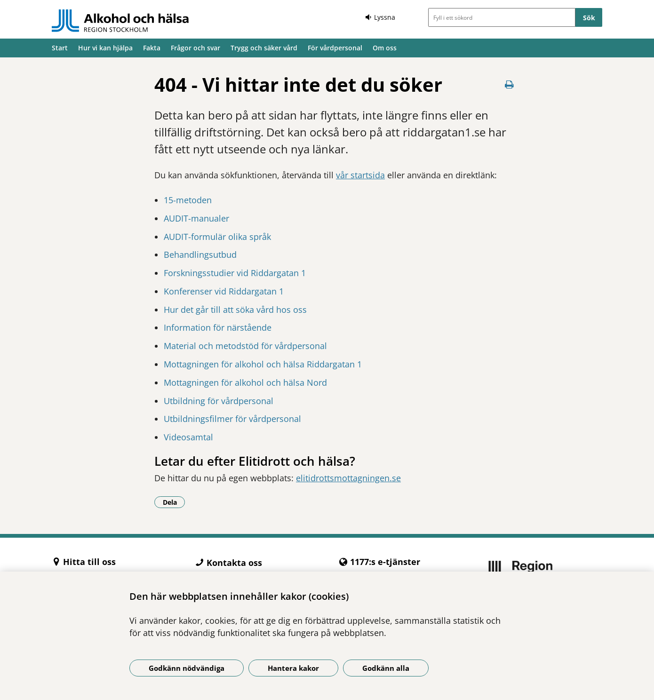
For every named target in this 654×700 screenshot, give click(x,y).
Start (60, 47)
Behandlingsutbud (200, 254)
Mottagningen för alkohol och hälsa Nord (245, 382)
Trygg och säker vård (264, 47)
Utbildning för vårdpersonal (218, 400)
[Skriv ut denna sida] (509, 84)
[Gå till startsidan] (120, 20)
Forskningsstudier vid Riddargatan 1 (235, 272)
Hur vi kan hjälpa (105, 47)
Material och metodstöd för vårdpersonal (245, 345)
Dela (174, 502)
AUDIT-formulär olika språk (217, 236)
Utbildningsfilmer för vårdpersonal (232, 418)
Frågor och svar (195, 47)
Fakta (151, 47)
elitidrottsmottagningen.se (348, 478)
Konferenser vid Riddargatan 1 (224, 291)
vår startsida (360, 175)
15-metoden (188, 200)
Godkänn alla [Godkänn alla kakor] (385, 668)
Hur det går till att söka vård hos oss (235, 309)
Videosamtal (188, 437)
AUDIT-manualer (196, 218)
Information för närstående (217, 327)
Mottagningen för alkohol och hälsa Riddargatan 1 (263, 364)
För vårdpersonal (335, 47)
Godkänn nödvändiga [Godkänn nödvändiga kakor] (186, 668)
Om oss (385, 47)
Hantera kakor (293, 668)
